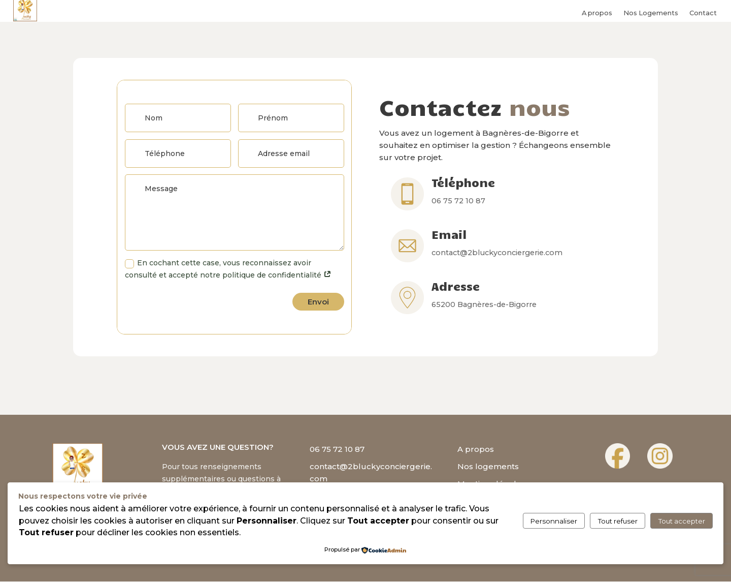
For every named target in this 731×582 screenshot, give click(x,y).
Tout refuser (618, 521)
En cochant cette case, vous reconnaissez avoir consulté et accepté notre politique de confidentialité (228, 270)
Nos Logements (650, 12)
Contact (703, 12)
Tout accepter (681, 521)
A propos (597, 12)
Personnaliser (553, 521)
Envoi (318, 302)
